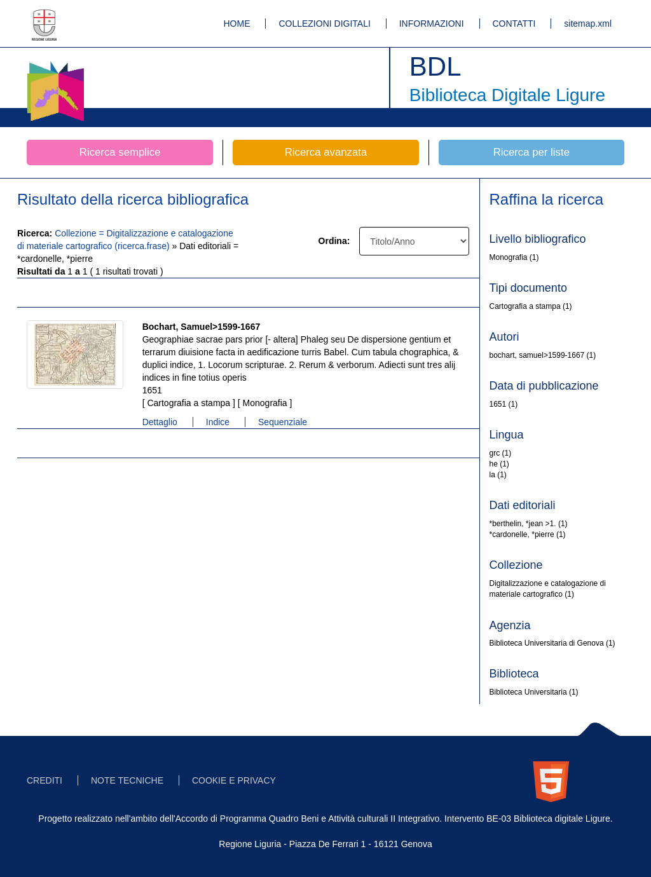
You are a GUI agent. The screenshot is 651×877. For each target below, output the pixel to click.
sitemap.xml (588, 23)
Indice (218, 422)
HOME (237, 23)
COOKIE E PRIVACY (234, 780)
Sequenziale (282, 422)
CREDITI (44, 780)
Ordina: (334, 241)
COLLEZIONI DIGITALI (324, 23)
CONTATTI (514, 23)
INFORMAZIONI (431, 23)
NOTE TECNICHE (127, 780)
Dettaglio (159, 422)
